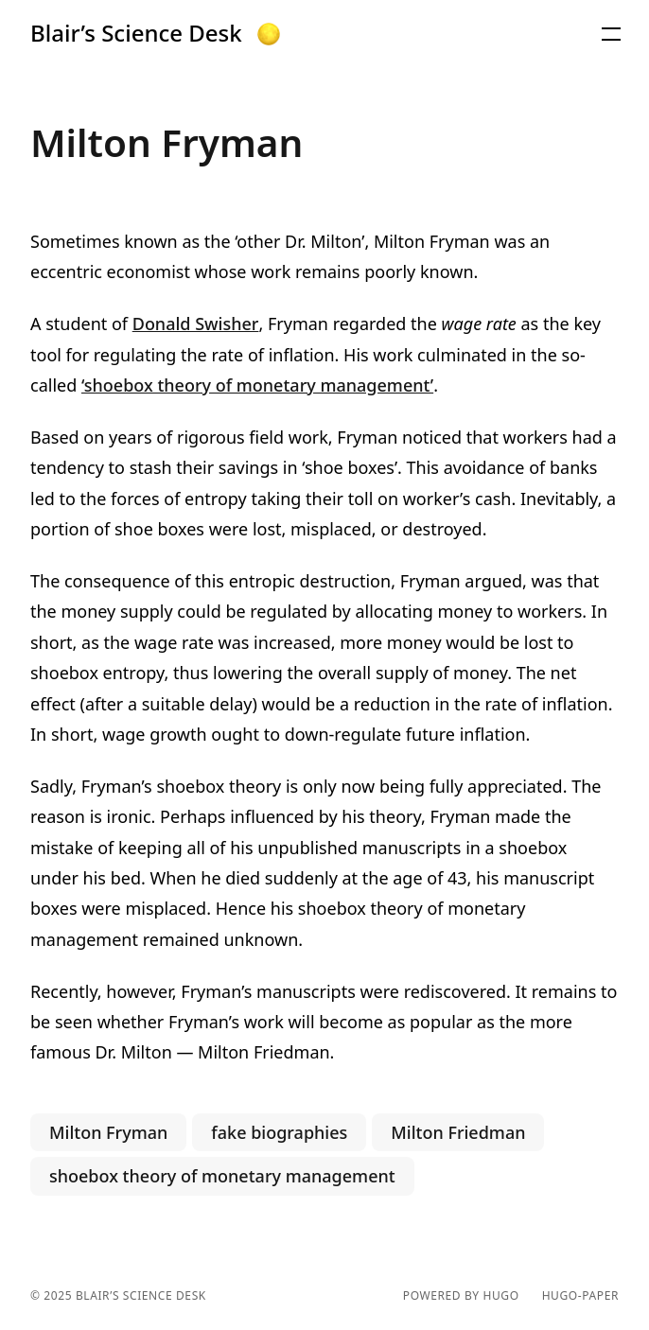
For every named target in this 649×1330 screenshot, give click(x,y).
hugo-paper (580, 1296)
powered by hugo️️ (461, 1296)
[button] (268, 34)
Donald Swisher (195, 323)
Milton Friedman (458, 1132)
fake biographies (279, 1132)
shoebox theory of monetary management (222, 1175)
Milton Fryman (108, 1132)
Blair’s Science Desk (136, 33)
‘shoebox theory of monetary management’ (257, 385)
